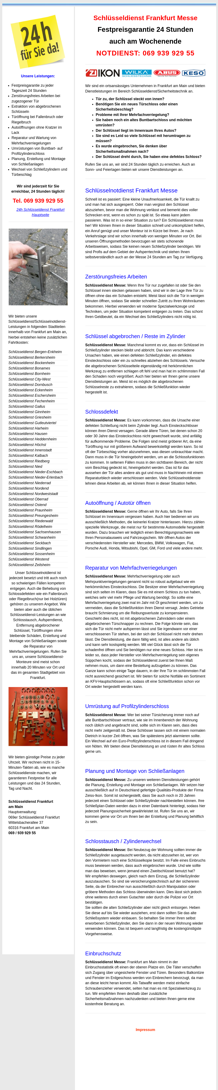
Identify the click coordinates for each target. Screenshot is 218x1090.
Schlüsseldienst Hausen (28, 434)
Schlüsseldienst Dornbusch (31, 385)
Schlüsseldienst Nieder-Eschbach (36, 472)
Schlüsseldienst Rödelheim (30, 527)
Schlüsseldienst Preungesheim (33, 516)
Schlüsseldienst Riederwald (31, 521)
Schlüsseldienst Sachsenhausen (35, 532)
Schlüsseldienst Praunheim (31, 510)
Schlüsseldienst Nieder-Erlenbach (36, 477)
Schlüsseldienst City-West (30, 379)
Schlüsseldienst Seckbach (30, 543)
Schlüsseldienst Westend (29, 559)
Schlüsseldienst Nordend (29, 488)
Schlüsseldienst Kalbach (28, 455)
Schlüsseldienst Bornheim (29, 374)
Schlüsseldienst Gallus (27, 406)
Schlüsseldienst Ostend (28, 505)
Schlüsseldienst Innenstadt (30, 450)
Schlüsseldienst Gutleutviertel (32, 423)
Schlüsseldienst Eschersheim (32, 395)
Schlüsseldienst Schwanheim (32, 537)
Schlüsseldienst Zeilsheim (29, 565)
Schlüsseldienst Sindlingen (30, 548)
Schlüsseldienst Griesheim (30, 417)
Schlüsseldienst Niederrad (30, 483)
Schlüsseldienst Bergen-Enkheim (35, 352)
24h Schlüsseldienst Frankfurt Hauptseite (40, 212)
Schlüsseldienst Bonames (29, 368)
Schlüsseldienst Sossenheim (32, 554)
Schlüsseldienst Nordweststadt (33, 494)
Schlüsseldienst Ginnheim (29, 412)
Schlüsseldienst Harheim (29, 428)
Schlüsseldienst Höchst (27, 445)
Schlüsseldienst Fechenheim (32, 401)
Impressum (145, 1030)
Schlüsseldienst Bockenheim (32, 363)
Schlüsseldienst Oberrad (28, 499)
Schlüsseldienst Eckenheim (31, 390)
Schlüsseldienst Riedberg (29, 461)
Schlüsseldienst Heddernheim (33, 439)
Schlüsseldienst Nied (25, 466)
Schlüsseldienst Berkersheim (32, 357)
